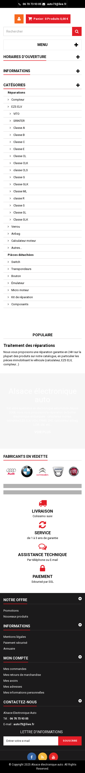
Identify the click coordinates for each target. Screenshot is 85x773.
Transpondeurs (21, 269)
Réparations (16, 92)
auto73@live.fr (23, 724)
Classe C (19, 142)
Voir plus (42, 432)
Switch (15, 262)
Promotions (11, 610)
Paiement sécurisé (15, 642)
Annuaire (9, 648)
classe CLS (20, 170)
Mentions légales (14, 636)
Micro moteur (20, 290)
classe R (18, 198)
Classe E (18, 149)
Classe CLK (20, 163)
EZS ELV (16, 106)
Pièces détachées (21, 255)
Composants (19, 304)
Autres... (16, 247)
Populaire (43, 335)
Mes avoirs (10, 680)
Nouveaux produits (15, 616)
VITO (16, 113)
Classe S (19, 205)
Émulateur (17, 283)
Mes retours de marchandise (22, 674)
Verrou (15, 226)
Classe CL (19, 156)
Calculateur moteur (23, 240)
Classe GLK (20, 184)
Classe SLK (20, 219)
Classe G (19, 177)
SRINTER (19, 120)
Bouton (16, 276)
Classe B (19, 135)
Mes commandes (14, 669)
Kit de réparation (22, 297)
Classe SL (19, 212)
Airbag (15, 233)
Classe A (19, 128)
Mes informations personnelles (23, 692)
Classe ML (20, 191)
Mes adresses (12, 686)
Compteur (17, 99)
